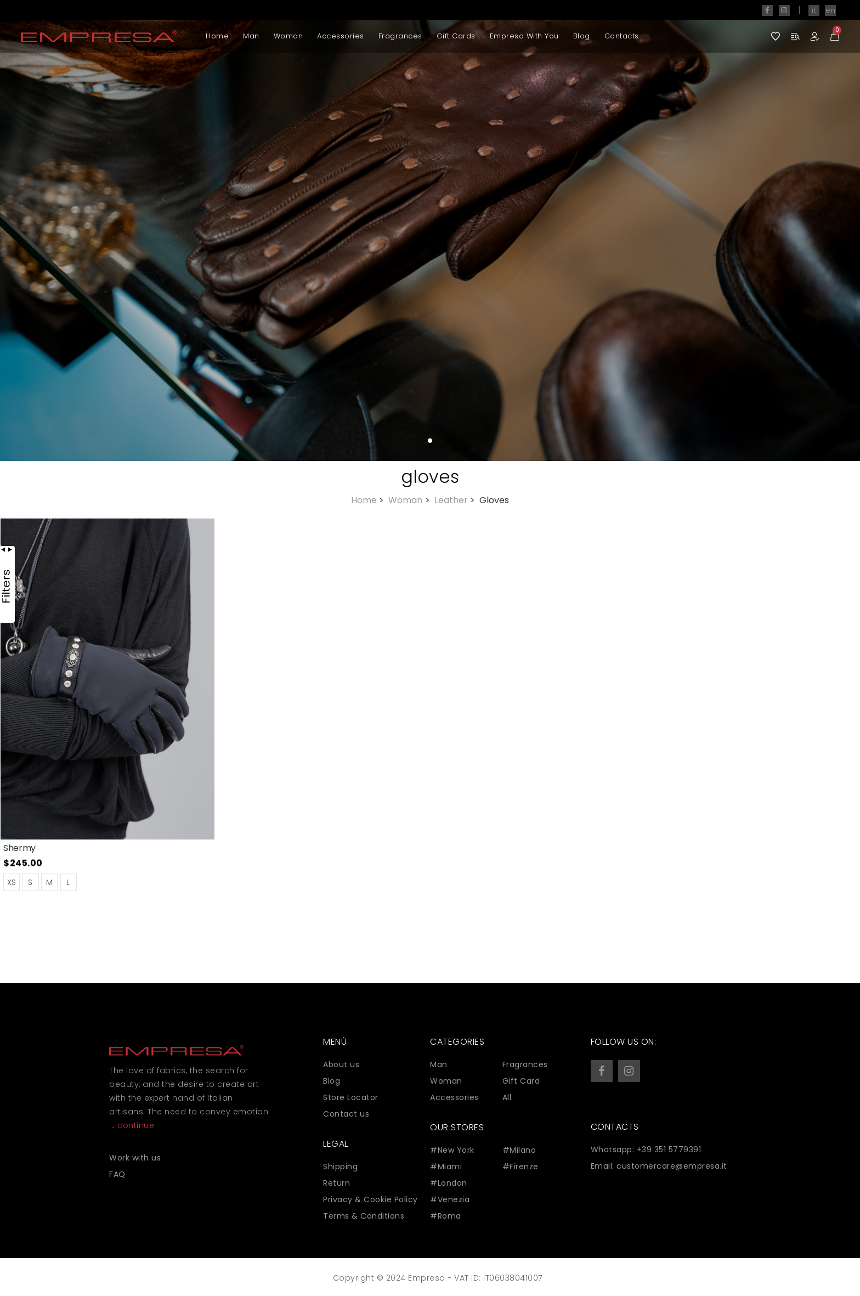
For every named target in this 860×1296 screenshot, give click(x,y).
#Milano (519, 1150)
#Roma (445, 1215)
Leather (455, 500)
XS (11, 882)
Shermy (19, 848)
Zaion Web (328, 1280)
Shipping (340, 1166)
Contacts (621, 36)
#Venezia (449, 1199)
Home (217, 36)
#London (448, 1182)
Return (336, 1182)
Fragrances (400, 36)
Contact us (346, 1113)
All (507, 1097)
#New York (452, 1150)
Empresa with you (524, 36)
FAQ (117, 1174)
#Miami (446, 1166)
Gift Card (521, 1080)
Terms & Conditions (363, 1215)
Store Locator (350, 1097)
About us (341, 1064)
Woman (288, 36)
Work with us (135, 1157)
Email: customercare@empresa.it (659, 1165)
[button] (819, 230)
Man (251, 36)
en (830, 10)
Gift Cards (456, 36)
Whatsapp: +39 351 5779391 (646, 1149)
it (814, 10)
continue (135, 1125)
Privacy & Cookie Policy (370, 1199)
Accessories (340, 36)
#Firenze (520, 1166)
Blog (581, 36)
